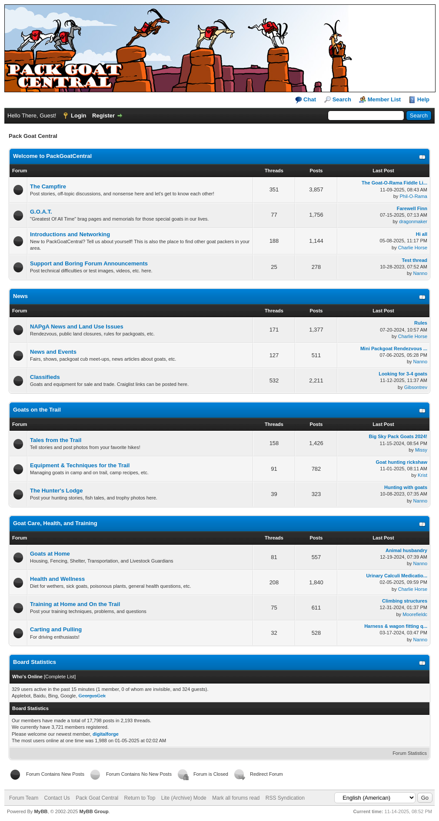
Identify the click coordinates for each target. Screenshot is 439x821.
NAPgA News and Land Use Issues (76, 326)
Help (423, 99)
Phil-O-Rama (413, 196)
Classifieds (45, 377)
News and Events (53, 352)
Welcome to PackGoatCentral (52, 156)
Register (103, 115)
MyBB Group (93, 811)
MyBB (40, 811)
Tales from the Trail (55, 440)
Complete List (59, 676)
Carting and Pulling (56, 629)
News (20, 296)
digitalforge (106, 734)
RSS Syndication (285, 798)
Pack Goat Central (97, 798)
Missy (421, 449)
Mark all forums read (235, 798)
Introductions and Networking (70, 234)
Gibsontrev (415, 387)
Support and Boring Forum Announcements (89, 263)
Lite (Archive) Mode (183, 798)
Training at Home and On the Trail (75, 604)
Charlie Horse (412, 247)
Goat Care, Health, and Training (55, 523)
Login (78, 115)
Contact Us (57, 798)
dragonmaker (413, 221)
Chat (305, 100)
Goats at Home (50, 553)
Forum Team (23, 798)
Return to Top (140, 798)
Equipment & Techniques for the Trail (80, 465)
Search (342, 99)
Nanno (420, 273)
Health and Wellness (57, 579)
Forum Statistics (409, 753)
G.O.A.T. (41, 211)
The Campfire (48, 186)
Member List (384, 99)
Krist (422, 475)
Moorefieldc (414, 614)
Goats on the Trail (37, 409)
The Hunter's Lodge (56, 490)
